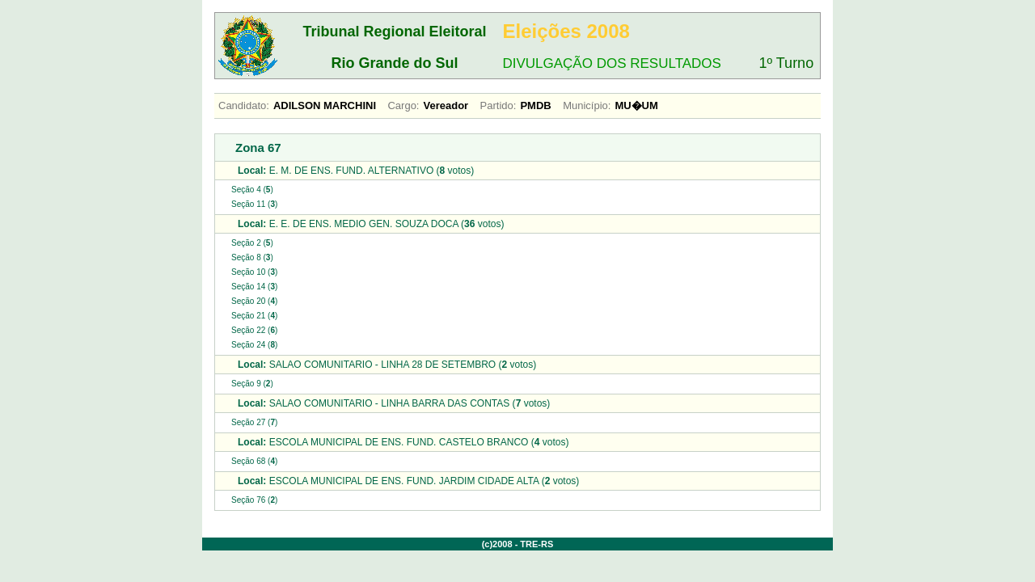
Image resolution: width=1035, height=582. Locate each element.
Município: (586, 105)
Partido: (498, 105)
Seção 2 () (252, 242)
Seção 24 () (254, 344)
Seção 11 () (254, 204)
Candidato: (243, 105)
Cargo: (403, 105)
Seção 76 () (254, 500)
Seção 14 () (254, 286)
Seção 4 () (252, 189)
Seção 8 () (252, 257)
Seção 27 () (254, 422)
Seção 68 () (254, 461)
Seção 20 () (254, 301)
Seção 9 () (252, 383)
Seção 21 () (254, 315)
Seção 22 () (254, 330)
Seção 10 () (254, 272)
